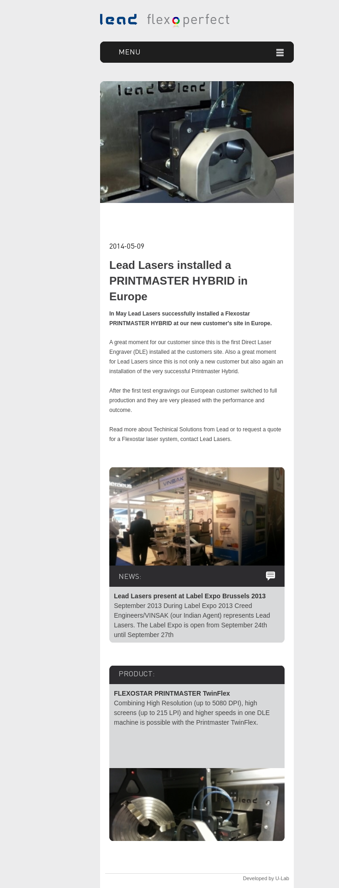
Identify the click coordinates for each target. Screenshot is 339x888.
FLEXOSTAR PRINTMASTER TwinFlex (172, 693)
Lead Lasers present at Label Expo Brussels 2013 (190, 596)
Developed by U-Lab (266, 878)
